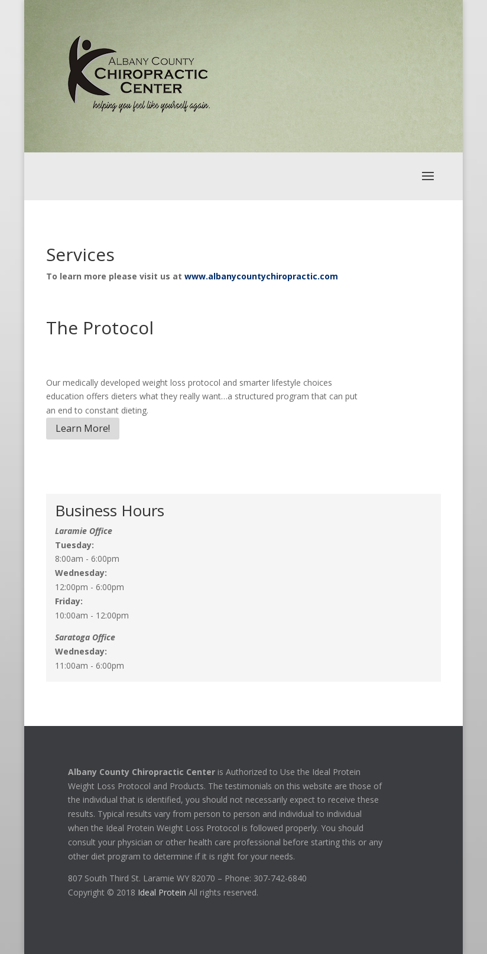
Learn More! (83, 428)
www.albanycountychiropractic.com (261, 276)
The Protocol (100, 327)
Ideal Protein (162, 892)
